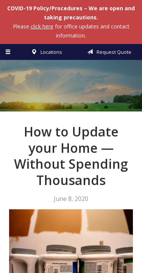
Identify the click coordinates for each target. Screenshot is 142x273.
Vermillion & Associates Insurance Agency (71, 89)
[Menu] (8, 52)
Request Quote (107, 52)
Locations (45, 52)
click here (42, 26)
